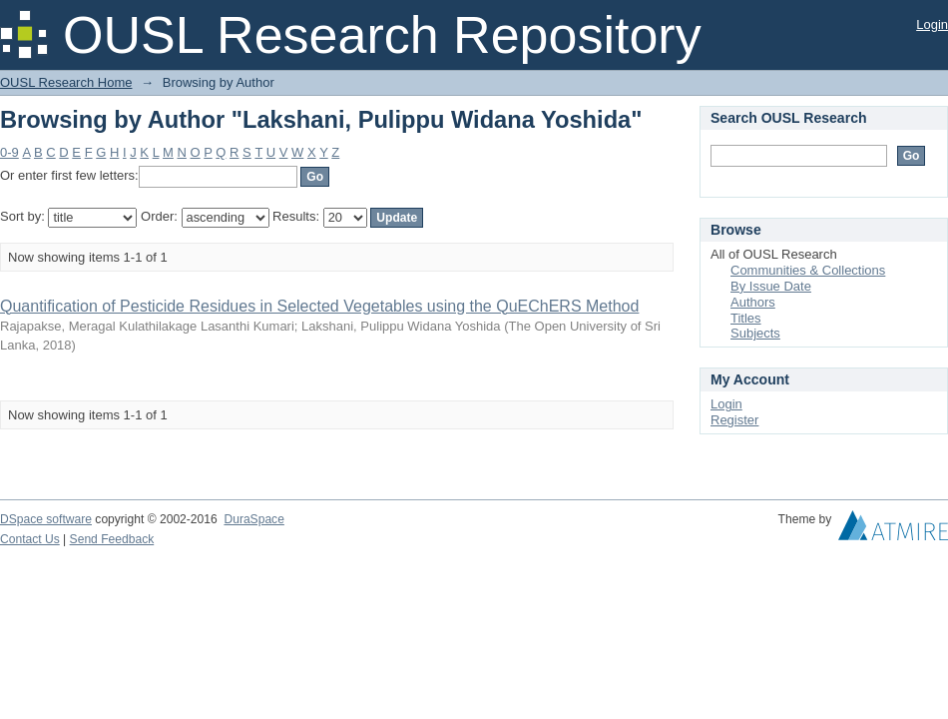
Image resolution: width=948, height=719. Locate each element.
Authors (752, 302)
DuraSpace (253, 519)
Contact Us (30, 539)
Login (932, 24)
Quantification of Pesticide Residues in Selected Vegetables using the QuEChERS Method (319, 306)
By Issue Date (770, 286)
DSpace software (46, 519)
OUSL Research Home (66, 82)
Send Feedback (112, 539)
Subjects (755, 333)
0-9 (9, 152)
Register (734, 419)
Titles (745, 318)
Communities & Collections (807, 270)
